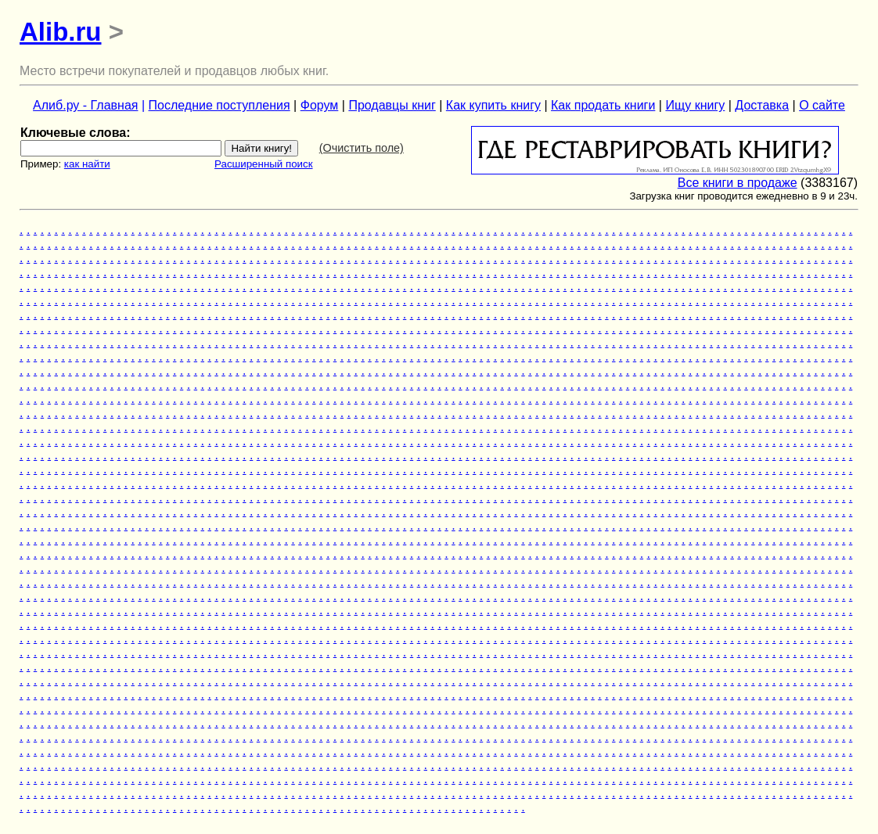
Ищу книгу (695, 105)
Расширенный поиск (263, 164)
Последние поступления (219, 105)
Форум (319, 105)
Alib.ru (61, 31)
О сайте (822, 105)
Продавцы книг (391, 105)
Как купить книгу (493, 105)
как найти (87, 164)
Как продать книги (603, 105)
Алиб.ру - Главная (85, 105)
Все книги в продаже (737, 182)
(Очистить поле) (361, 148)
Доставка (762, 105)
